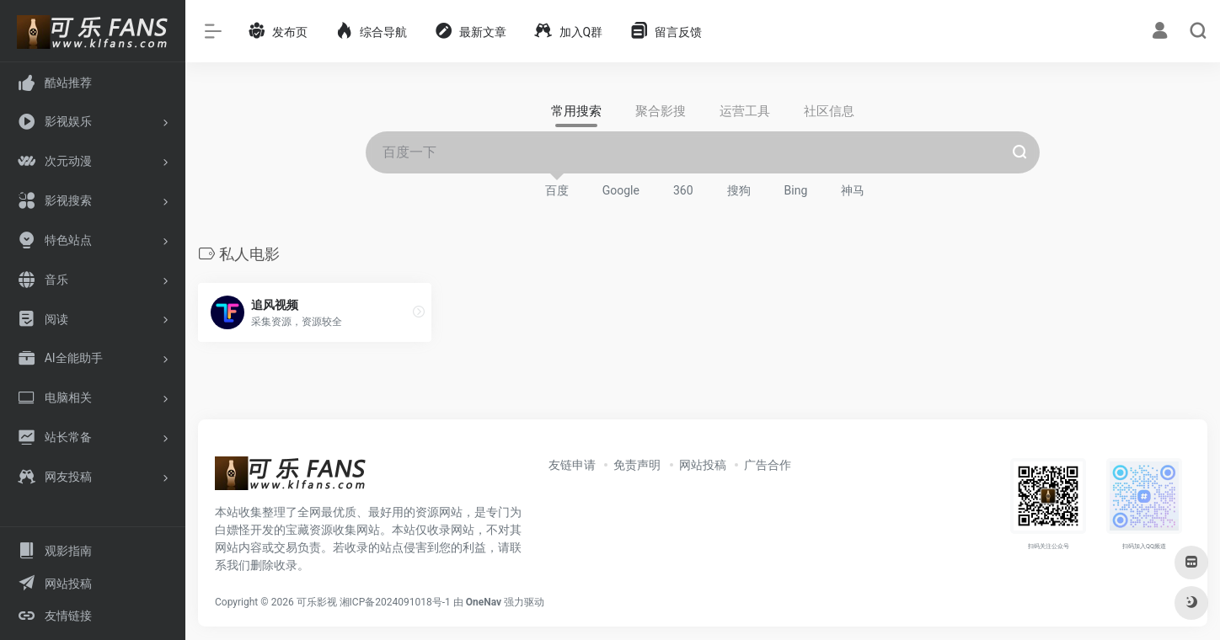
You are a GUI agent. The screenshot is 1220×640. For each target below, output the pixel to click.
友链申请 (572, 465)
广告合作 (767, 465)
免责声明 (637, 465)
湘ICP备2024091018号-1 (395, 602)
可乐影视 (317, 602)
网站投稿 (702, 465)
